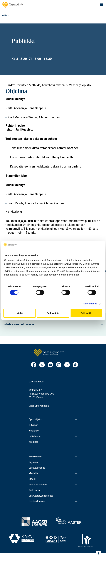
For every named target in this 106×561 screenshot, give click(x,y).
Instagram (58, 365)
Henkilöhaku (35, 456)
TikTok (75, 365)
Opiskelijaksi (35, 419)
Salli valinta (53, 313)
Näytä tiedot (90, 303)
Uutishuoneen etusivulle (18, 324)
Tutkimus (33, 425)
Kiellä (20, 313)
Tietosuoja (34, 490)
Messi (32, 479)
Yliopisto (33, 441)
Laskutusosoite (37, 467)
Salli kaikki (86, 313)
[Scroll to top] (98, 553)
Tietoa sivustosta (38, 484)
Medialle (33, 473)
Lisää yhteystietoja (39, 405)
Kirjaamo (33, 462)
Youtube (50, 365)
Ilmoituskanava (37, 501)
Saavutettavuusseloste (41, 495)
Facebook (33, 365)
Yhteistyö (34, 430)
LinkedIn (67, 365)
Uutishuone (34, 436)
